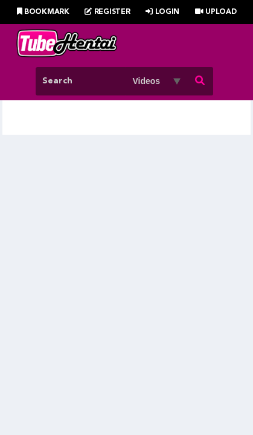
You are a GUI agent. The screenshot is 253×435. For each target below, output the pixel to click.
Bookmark (43, 12)
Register (107, 12)
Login (162, 12)
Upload (216, 12)
